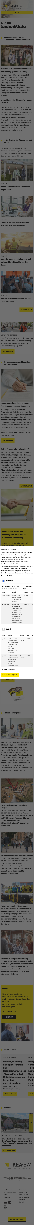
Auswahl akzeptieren (8, 669)
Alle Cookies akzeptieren (9, 675)
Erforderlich (7, 581)
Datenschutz (29, 573)
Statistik (6, 629)
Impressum (9, 575)
